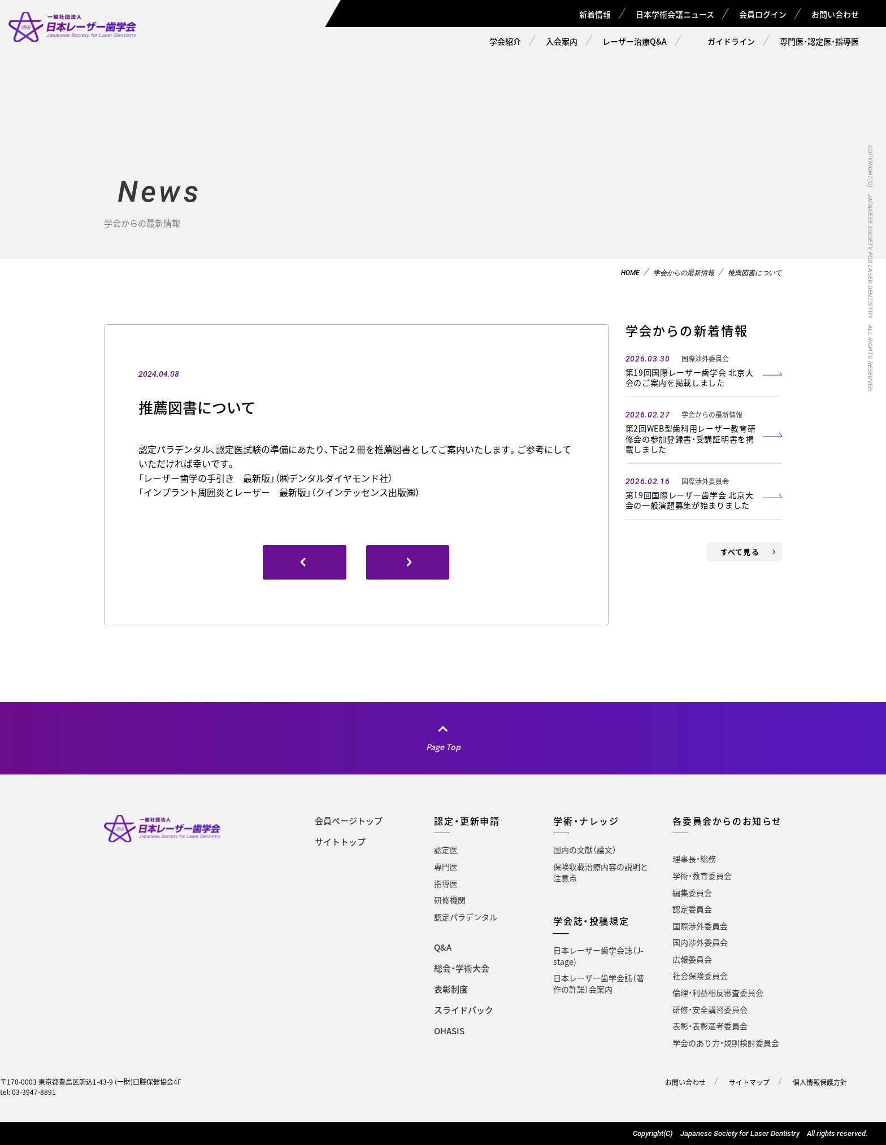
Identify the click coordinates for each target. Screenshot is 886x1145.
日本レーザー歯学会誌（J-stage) (598, 955)
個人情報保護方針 (820, 1082)
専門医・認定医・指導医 (819, 41)
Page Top (443, 746)
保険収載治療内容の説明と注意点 (600, 872)
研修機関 (450, 899)
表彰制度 (451, 989)
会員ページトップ (349, 821)
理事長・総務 (694, 858)
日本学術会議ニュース (675, 14)
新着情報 (595, 14)
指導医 (446, 883)
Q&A (442, 947)
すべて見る (740, 551)
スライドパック (463, 1010)
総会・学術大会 (461, 968)
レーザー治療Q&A (634, 41)
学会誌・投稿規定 (591, 921)
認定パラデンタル (465, 916)
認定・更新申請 (467, 821)
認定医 (446, 849)
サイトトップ (340, 841)
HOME (630, 273)
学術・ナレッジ (586, 821)
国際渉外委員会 (700, 925)
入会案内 (561, 41)
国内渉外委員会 (700, 942)
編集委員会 (692, 892)
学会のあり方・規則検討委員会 (725, 1042)
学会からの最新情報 (683, 273)
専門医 (446, 866)
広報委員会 (692, 959)
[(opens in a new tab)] (408, 562)
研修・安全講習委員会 (710, 1009)
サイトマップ (749, 1082)
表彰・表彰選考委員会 (710, 1025)
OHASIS (449, 1031)
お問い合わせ (835, 14)
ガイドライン (731, 41)
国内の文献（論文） (584, 849)
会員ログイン (763, 14)
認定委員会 (692, 909)
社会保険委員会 (700, 975)
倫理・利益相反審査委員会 (717, 992)
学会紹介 (505, 41)
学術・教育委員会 (702, 875)
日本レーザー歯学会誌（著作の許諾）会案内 (598, 983)
